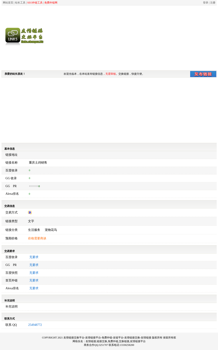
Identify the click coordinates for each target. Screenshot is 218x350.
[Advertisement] (140, 37)
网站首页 (8, 2)
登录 (205, 2)
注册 (212, 2)
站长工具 (20, 2)
